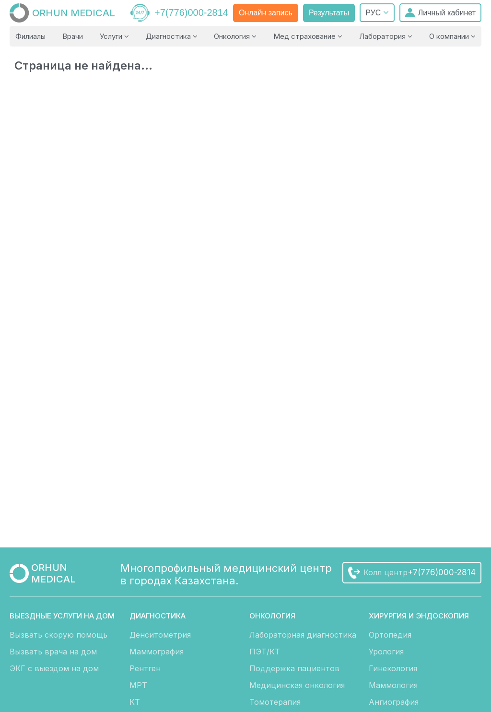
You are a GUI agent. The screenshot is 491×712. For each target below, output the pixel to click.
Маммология (393, 685)
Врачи (72, 36)
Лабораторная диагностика (302, 635)
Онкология (235, 36)
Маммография (156, 651)
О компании (452, 36)
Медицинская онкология (297, 685)
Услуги (114, 36)
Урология (386, 651)
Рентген (145, 668)
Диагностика (172, 36)
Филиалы (30, 36)
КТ (134, 702)
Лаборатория (385, 36)
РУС (376, 12)
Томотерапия (275, 702)
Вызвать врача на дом (53, 651)
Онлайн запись (265, 13)
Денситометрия (160, 635)
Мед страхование (307, 36)
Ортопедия (390, 635)
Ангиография (394, 702)
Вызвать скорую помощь (58, 635)
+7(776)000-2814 (191, 12)
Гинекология (393, 668)
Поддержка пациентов (294, 668)
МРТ (138, 685)
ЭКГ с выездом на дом (54, 668)
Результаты (329, 13)
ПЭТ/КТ (264, 651)
